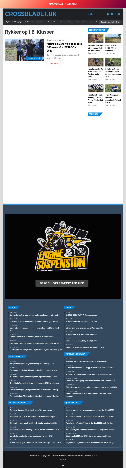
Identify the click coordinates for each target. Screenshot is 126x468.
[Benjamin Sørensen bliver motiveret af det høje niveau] (95, 38)
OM (69, 22)
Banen (61, 22)
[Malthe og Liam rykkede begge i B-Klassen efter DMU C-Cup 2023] (24, 50)
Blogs (90, 22)
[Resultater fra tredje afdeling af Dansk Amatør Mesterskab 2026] (95, 88)
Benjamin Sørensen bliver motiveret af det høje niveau (95, 48)
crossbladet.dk (53, 40)
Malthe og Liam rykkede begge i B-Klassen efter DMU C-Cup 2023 (64, 47)
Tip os (77, 22)
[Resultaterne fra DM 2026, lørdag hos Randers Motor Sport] (95, 62)
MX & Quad (51, 22)
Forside (90, 14)
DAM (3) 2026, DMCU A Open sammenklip (111, 48)
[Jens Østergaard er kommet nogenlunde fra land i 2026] (113, 88)
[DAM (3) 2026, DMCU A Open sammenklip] (113, 38)
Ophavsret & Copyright (14, 22)
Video (83, 22)
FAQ (95, 22)
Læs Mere (54, 63)
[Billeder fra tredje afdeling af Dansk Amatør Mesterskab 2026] (113, 62)
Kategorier (38, 22)
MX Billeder (28, 22)
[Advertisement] (106, 142)
